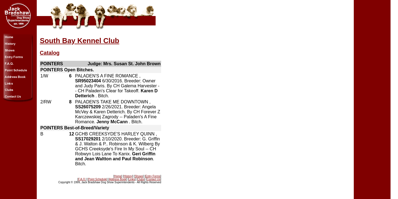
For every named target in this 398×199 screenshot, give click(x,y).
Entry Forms (152, 176)
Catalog (50, 53)
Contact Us (153, 179)
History (128, 176)
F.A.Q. (82, 179)
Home (118, 176)
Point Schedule (97, 179)
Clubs (141, 179)
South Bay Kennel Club (79, 40)
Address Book (117, 179)
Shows (139, 176)
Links (132, 179)
